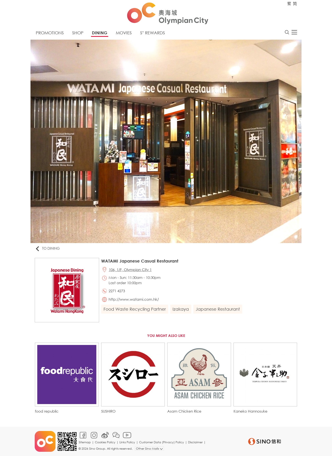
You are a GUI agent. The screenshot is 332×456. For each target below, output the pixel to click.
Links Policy (127, 442)
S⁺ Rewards (152, 32)
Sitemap (85, 442)
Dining (99, 32)
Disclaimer (195, 442)
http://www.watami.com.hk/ (134, 299)
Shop (77, 32)
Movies (124, 32)
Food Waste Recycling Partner (135, 309)
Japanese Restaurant (218, 309)
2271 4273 (117, 291)
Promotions (50, 32)
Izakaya (181, 309)
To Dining (47, 248)
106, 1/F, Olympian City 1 (130, 269)
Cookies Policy (105, 442)
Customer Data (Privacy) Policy (161, 442)
